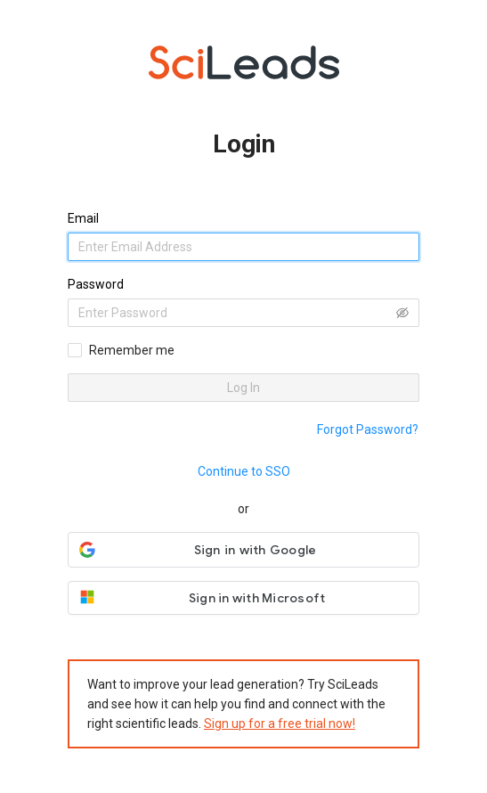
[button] (243, 550)
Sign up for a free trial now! (279, 723)
